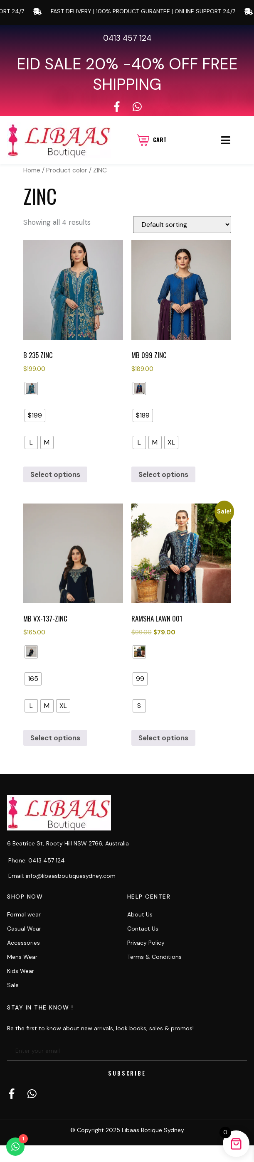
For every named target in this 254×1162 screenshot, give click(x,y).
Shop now (25, 896)
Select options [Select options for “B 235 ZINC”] (55, 474)
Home (31, 170)
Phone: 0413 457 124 (36, 860)
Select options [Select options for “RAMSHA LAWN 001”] (163, 737)
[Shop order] (182, 224)
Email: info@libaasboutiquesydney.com (62, 875)
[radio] (31, 388)
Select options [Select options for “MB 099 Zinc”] (163, 474)
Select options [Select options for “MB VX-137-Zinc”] (55, 737)
